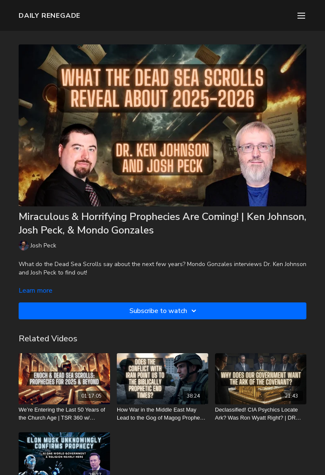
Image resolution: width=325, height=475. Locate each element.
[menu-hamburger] (301, 15)
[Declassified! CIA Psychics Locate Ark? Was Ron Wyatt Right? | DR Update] (260, 414)
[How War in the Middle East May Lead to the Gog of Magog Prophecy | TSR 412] (162, 414)
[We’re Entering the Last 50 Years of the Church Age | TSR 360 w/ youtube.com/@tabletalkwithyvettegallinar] (64, 414)
